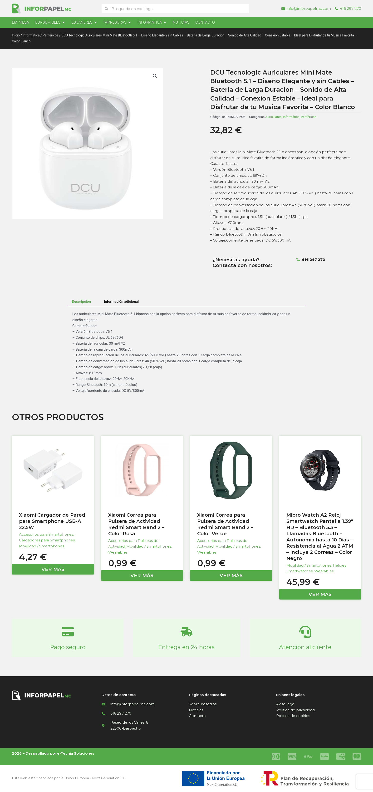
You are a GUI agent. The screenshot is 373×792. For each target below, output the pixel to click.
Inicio (16, 35)
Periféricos (50, 35)
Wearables (118, 552)
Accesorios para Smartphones (46, 534)
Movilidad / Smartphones (41, 546)
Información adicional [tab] (121, 301)
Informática (31, 35)
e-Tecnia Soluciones (75, 753)
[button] (155, 76)
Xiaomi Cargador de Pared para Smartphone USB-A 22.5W (52, 521)
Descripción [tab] (81, 301)
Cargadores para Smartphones (47, 540)
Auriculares (273, 117)
